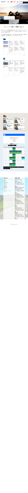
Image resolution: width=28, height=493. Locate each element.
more (24, 55)
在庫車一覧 (5, 183)
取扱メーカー (5, 180)
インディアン (5, 188)
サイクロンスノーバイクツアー (7, 190)
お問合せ (17, 186)
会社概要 (5, 181)
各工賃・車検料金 (6, 182)
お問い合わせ (5, 185)
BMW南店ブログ (5, 186)
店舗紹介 (5, 179)
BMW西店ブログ (5, 187)
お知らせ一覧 (5, 184)
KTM (4, 189)
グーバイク (5, 191)
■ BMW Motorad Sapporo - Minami (14, 137)
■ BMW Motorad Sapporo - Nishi (14, 138)
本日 (13, 145)
